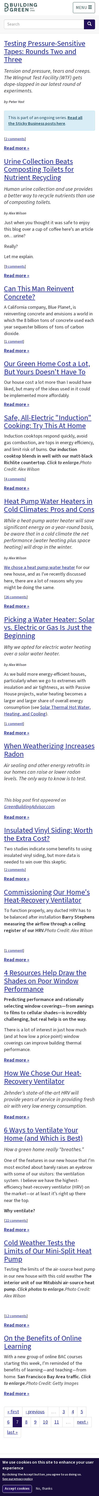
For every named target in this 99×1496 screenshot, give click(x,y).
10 (45, 1422)
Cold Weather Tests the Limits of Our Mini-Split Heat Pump (48, 1251)
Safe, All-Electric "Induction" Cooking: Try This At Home (47, 422)
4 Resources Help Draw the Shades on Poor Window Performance (45, 981)
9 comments (15, 266)
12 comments (16, 1316)
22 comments (16, 1220)
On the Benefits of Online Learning (43, 1342)
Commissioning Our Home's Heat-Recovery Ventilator (47, 896)
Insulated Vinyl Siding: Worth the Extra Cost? (48, 834)
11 (56, 1422)
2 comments (15, 139)
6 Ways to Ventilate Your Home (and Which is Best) (43, 1134)
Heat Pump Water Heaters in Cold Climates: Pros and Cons (49, 505)
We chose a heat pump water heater (39, 567)
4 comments (15, 479)
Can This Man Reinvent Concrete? (39, 292)
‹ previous (35, 1412)
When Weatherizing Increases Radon (49, 750)
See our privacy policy (17, 1479)
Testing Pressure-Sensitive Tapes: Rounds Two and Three (44, 51)
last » (12, 1432)
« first (13, 1412)
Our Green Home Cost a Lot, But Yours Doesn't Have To (47, 368)
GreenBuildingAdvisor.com (29, 806)
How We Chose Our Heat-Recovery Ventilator (42, 1077)
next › (82, 1422)
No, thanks (44, 1488)
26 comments (16, 597)
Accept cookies (17, 1488)
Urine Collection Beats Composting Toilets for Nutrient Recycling (39, 169)
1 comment (14, 341)
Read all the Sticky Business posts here (45, 120)
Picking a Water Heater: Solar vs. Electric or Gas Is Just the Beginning (49, 627)
